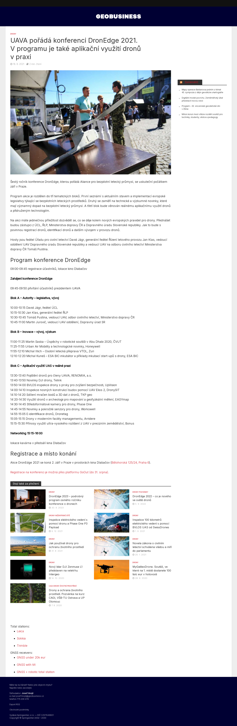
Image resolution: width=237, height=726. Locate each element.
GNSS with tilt (26, 664)
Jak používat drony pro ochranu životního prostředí (66, 545)
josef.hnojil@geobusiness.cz (30, 696)
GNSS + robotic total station (36, 672)
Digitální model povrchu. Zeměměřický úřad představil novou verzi (202, 99)
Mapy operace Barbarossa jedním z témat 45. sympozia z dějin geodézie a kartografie (202, 91)
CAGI (51, 586)
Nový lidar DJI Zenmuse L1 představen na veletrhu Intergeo (65, 570)
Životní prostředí (68, 586)
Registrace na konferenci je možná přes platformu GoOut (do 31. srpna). (59, 472)
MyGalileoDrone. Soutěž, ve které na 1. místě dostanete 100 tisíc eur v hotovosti (152, 570)
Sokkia (21, 638)
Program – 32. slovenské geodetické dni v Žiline (201, 107)
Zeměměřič (191, 82)
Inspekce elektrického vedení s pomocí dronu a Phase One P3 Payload (68, 523)
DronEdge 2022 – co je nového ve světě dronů (152, 498)
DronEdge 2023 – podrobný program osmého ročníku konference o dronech (66, 500)
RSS (18, 704)
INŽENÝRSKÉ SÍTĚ (62, 515)
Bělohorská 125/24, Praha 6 (130, 462)
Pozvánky (143, 492)
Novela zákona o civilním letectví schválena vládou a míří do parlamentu (152, 547)
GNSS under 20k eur (31, 657)
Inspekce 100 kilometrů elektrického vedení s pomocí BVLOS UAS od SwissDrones (151, 523)
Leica (20, 631)
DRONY (13, 34)
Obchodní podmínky (19, 709)
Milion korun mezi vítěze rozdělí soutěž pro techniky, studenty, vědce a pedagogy (202, 115)
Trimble (22, 645)
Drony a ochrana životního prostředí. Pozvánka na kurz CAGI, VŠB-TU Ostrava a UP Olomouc (67, 596)
